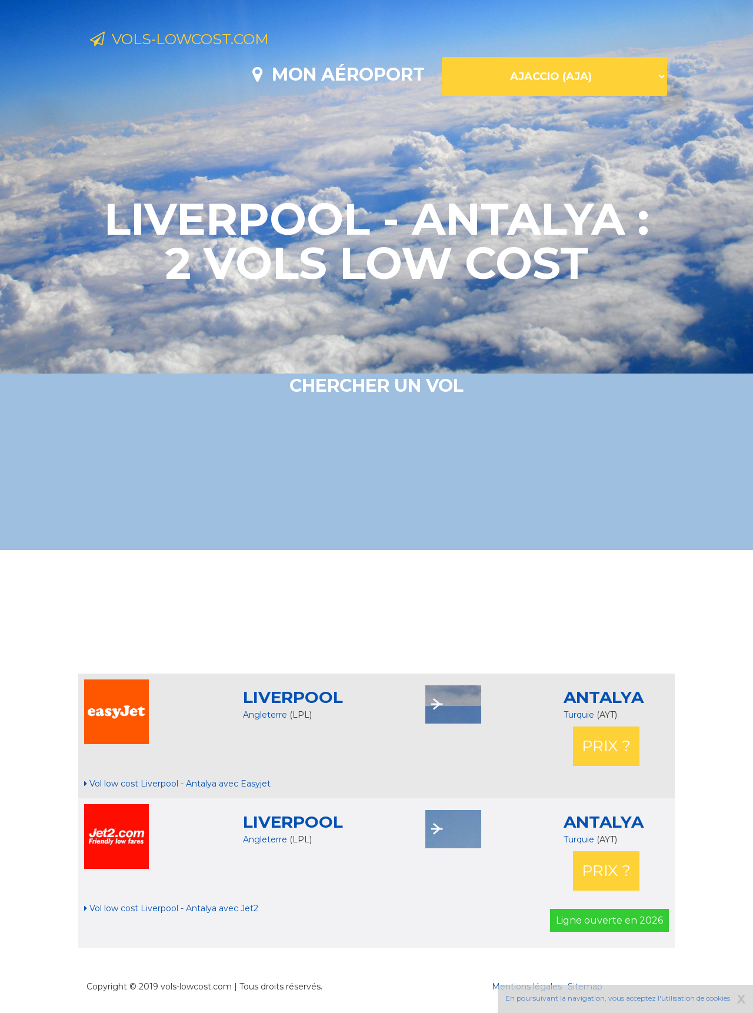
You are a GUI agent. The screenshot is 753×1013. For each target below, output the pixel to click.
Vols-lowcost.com (188, 40)
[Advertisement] (376, 611)
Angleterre (265, 714)
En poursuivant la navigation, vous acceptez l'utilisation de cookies (617, 998)
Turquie (580, 714)
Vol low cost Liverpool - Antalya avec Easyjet (177, 783)
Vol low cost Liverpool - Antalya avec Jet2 (171, 908)
